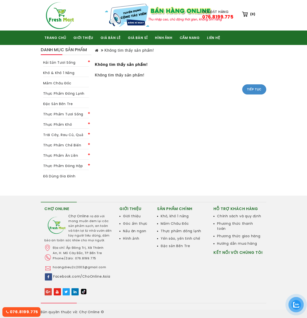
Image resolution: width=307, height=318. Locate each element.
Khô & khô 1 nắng (59, 72)
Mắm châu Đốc (57, 83)
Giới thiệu (132, 216)
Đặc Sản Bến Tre (58, 103)
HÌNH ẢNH (163, 37)
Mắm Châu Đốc (175, 223)
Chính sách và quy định (239, 216)
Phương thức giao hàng (238, 236)
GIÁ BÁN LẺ (110, 37)
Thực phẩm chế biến (62, 145)
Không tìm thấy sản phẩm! (129, 50)
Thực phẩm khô (57, 124)
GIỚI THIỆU (83, 37)
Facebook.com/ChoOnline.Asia (81, 276)
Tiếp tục (254, 89)
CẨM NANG (190, 37)
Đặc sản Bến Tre (175, 245)
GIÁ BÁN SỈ (138, 37)
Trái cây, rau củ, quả (63, 134)
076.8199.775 (22, 312)
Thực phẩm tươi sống (63, 114)
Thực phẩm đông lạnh (63, 93)
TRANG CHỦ (55, 37)
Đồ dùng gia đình (59, 176)
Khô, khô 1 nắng (175, 216)
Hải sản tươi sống (59, 62)
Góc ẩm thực (135, 223)
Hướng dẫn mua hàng (237, 243)
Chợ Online (78, 216)
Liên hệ (213, 37)
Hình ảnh (131, 238)
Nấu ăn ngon (134, 231)
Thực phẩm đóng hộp (63, 165)
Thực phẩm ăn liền (60, 155)
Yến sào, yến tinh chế (180, 238)
